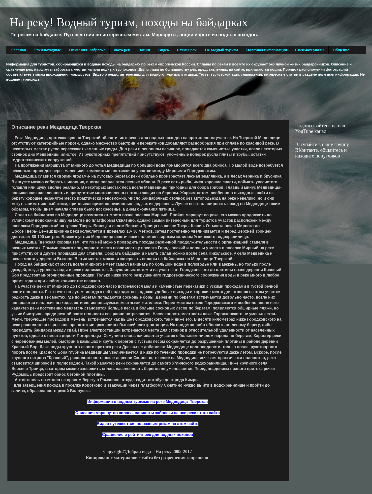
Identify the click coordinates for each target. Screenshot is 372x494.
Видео (163, 50)
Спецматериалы (309, 50)
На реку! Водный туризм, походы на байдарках (129, 22)
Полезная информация (266, 50)
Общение (341, 50)
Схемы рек (187, 50)
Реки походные (47, 50)
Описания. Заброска (87, 50)
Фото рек (122, 50)
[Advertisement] (96, 100)
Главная (18, 50)
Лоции (144, 50)
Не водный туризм (221, 50)
